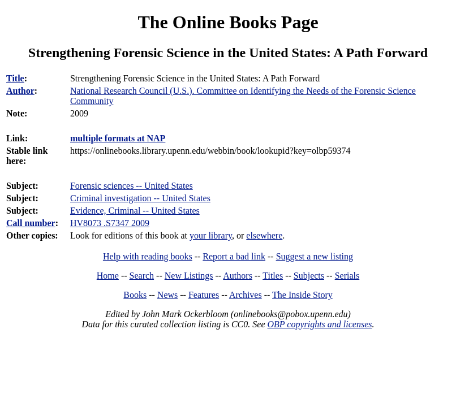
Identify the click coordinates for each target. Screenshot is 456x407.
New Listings (189, 275)
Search (142, 275)
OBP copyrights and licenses (319, 324)
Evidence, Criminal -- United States (135, 210)
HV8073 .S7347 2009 (109, 223)
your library (211, 235)
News (167, 295)
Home (108, 275)
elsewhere (264, 235)
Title (15, 78)
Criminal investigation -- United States (140, 198)
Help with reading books (147, 256)
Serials (347, 275)
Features (203, 295)
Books (135, 295)
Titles (273, 275)
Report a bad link (234, 256)
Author (20, 91)
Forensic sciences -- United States (131, 185)
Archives (245, 295)
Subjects (309, 275)
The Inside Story (302, 295)
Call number (30, 223)
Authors (237, 275)
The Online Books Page (227, 22)
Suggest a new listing (314, 256)
